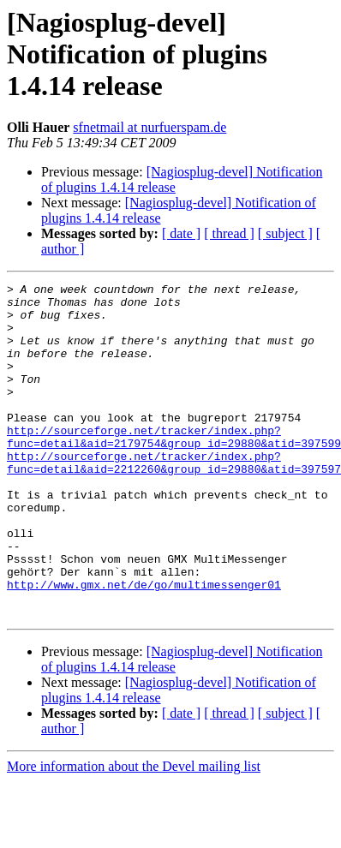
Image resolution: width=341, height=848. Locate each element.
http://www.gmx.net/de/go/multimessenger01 (144, 646)
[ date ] (181, 233)
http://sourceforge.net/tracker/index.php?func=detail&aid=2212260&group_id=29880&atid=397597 (174, 499)
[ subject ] (285, 233)
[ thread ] (229, 233)
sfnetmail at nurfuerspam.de (149, 127)
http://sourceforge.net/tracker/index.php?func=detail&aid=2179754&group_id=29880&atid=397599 (174, 468)
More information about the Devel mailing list (133, 833)
